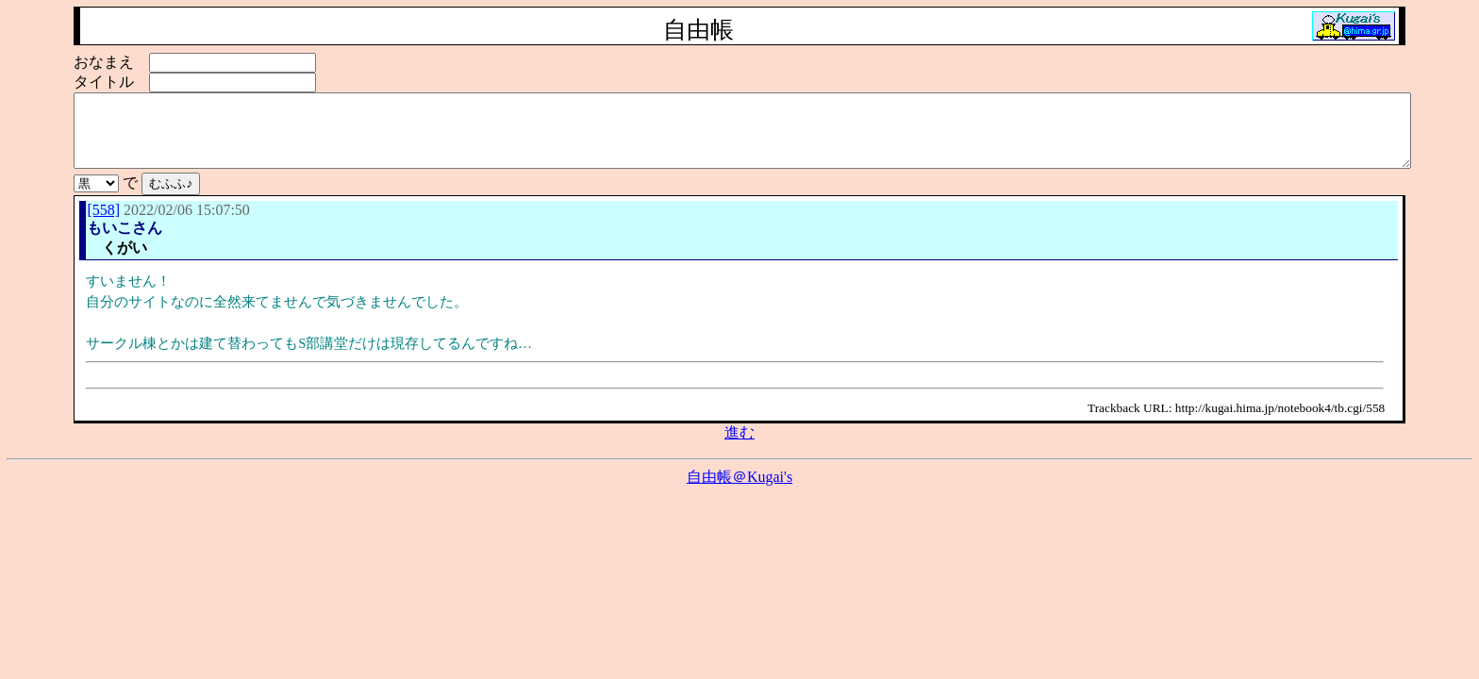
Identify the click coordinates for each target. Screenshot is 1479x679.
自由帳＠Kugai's (739, 491)
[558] (103, 224)
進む (739, 447)
